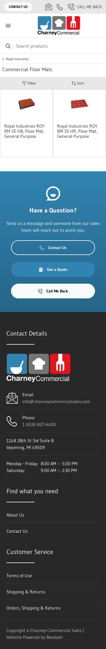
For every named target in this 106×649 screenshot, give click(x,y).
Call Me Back (85, 6)
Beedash (54, 637)
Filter (29, 83)
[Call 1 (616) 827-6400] (60, 6)
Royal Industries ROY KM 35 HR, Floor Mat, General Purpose (77, 131)
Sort (78, 83)
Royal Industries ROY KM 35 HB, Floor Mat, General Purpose (24, 131)
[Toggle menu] (8, 25)
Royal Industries (17, 59)
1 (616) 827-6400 (39, 424)
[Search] (53, 46)
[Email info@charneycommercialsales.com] (48, 6)
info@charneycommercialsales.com (56, 401)
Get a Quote (52, 269)
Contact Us (18, 7)
